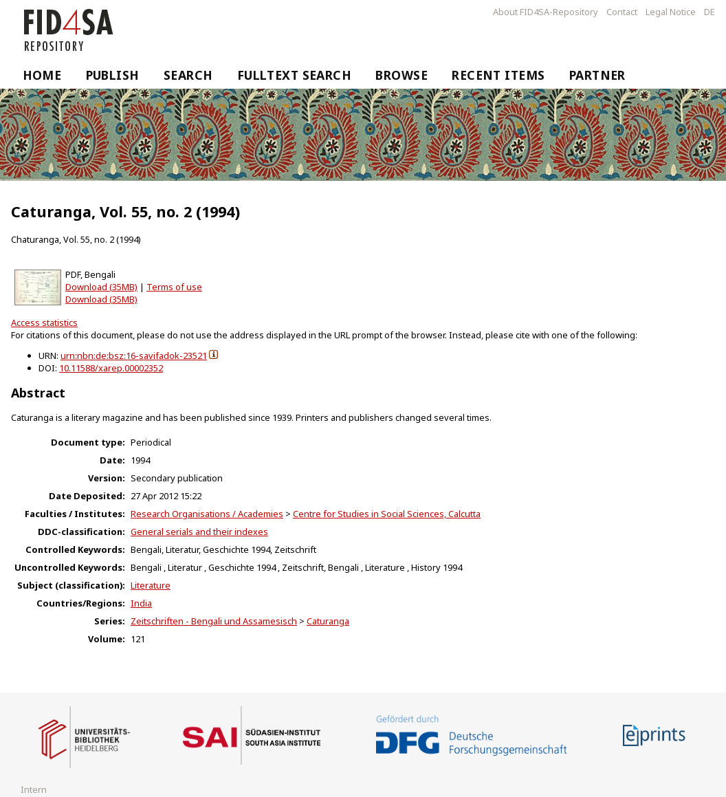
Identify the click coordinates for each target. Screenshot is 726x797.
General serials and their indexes (199, 531)
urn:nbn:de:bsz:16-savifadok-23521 (133, 355)
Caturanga (328, 621)
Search (188, 75)
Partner (597, 75)
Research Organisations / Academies (207, 513)
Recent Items (498, 75)
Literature (150, 585)
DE (709, 12)
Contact (621, 12)
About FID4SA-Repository (545, 12)
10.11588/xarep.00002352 (111, 368)
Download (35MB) (101, 287)
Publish (113, 75)
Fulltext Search (294, 75)
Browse (401, 75)
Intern (34, 789)
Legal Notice (671, 12)
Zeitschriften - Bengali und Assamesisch (214, 621)
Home (42, 75)
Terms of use (174, 287)
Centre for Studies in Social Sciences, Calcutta (387, 513)
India (141, 603)
